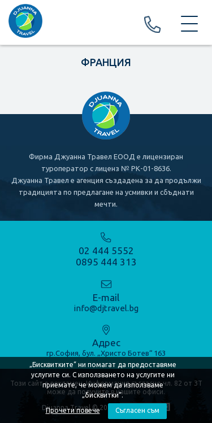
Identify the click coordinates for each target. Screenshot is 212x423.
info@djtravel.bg (106, 308)
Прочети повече (73, 410)
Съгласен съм (137, 410)
